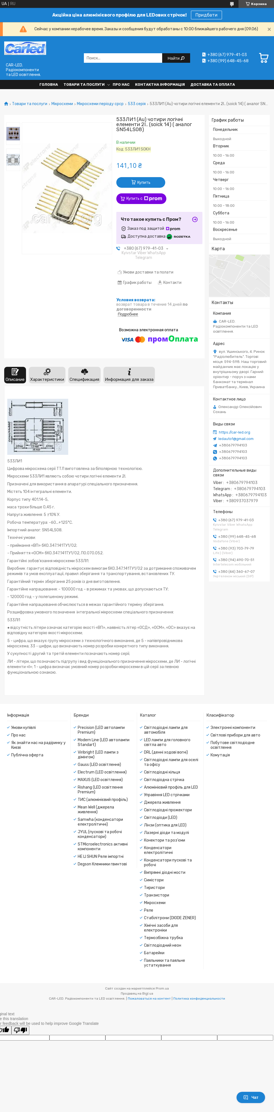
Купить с (144, 198)
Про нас (121, 84)
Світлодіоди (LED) (160, 817)
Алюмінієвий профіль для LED (171, 787)
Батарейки (154, 953)
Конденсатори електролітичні (158, 850)
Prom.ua (162, 988)
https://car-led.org (234, 432)
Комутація (220, 755)
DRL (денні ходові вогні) (166, 752)
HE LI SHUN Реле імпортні (101, 856)
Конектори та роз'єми (164, 840)
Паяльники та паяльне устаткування (164, 963)
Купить (143, 182)
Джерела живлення (162, 802)
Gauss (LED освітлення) (99, 764)
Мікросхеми (62, 104)
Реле (148, 910)
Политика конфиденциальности (199, 998)
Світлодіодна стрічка (164, 779)
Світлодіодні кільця (162, 772)
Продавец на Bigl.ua (137, 993)
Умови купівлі (23, 727)
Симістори (154, 880)
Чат (250, 1097)
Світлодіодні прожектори (168, 810)
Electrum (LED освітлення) (102, 772)
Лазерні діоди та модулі (166, 832)
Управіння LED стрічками (167, 795)
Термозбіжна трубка (163, 937)
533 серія (137, 104)
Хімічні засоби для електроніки (161, 928)
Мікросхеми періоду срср (100, 104)
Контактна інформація (160, 84)
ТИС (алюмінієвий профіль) (103, 799)
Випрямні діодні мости (164, 872)
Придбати (206, 15)
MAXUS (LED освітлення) (100, 779)
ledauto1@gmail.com (236, 439)
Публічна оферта (27, 755)
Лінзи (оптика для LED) (165, 825)
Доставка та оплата (212, 84)
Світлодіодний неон (162, 945)
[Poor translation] (20, 1030)
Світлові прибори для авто (235, 735)
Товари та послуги (84, 84)
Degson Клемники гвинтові (102, 864)
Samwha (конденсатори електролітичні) (100, 822)
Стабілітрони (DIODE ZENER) (170, 918)
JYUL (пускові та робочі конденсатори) (100, 834)
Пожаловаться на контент (149, 998)
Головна (48, 84)
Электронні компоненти (233, 727)
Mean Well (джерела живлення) (96, 809)
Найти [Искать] (174, 58)
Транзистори (156, 895)
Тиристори (154, 887)
